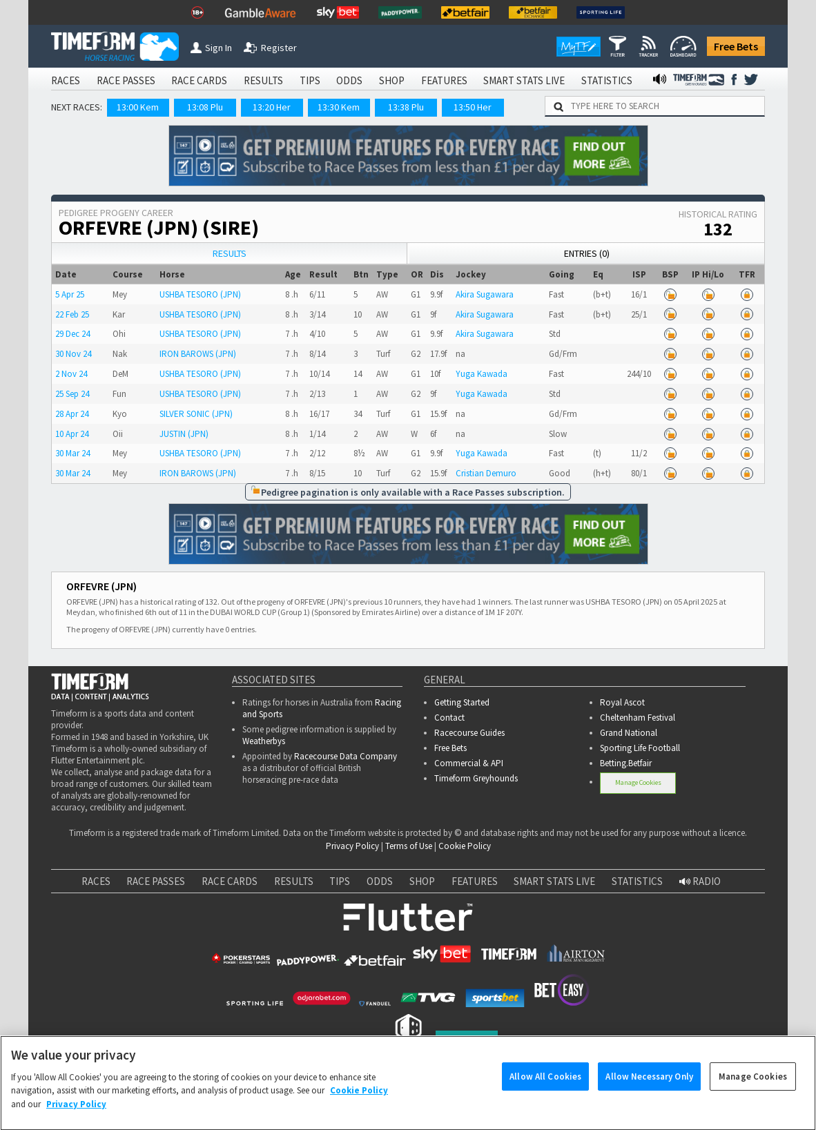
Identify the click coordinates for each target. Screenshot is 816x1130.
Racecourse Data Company (345, 756)
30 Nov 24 (73, 354)
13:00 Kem (138, 107)
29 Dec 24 (72, 334)
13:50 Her (473, 107)
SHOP (392, 80)
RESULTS (263, 80)
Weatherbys (263, 741)
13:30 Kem (339, 107)
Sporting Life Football (640, 748)
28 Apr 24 (71, 414)
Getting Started (461, 702)
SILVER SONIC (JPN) (196, 414)
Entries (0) (587, 253)
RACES (65, 80)
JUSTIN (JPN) (183, 434)
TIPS (310, 80)
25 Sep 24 (72, 394)
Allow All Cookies (545, 1088)
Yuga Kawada (481, 374)
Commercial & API (468, 763)
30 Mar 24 (72, 453)
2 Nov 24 (71, 374)
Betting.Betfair (626, 763)
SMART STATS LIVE (524, 80)
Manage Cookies (638, 782)
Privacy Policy (352, 846)
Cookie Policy (464, 846)
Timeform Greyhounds (476, 778)
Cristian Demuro (486, 473)
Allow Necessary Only (649, 1088)
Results (229, 253)
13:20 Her (272, 107)
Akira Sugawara (485, 294)
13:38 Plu (406, 107)
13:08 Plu (205, 107)
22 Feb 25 (72, 314)
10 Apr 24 (71, 434)
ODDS (349, 80)
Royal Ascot (622, 702)
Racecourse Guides (469, 733)
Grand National (628, 733)
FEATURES (444, 80)
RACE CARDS (199, 80)
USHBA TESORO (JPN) (200, 294)
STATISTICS (606, 80)
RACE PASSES (126, 80)
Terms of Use (408, 846)
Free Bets (736, 46)
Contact (449, 717)
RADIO (700, 881)
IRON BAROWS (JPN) (197, 354)
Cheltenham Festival (637, 717)
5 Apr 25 (69, 294)
